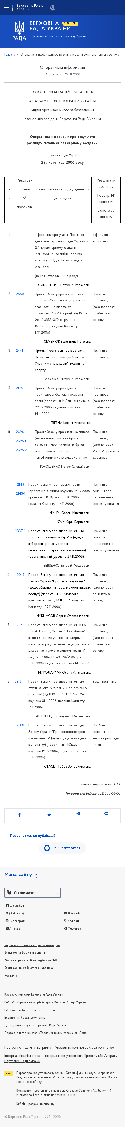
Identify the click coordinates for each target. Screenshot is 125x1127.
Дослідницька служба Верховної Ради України (35, 1025)
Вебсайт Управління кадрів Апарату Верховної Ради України (45, 1002)
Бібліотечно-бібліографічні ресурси (29, 1010)
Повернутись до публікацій (33, 836)
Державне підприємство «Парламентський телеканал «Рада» (46, 1033)
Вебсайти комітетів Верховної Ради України (33, 995)
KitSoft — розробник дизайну (35, 1104)
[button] (32, 893)
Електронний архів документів (24, 1017)
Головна (9, 54)
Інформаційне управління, (64, 1056)
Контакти (11, 975)
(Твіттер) (15, 913)
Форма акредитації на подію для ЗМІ (30, 960)
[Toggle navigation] (6, 7)
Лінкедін (15, 929)
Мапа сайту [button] (18, 874)
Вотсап (71, 921)
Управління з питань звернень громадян (32, 945)
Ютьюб (72, 913)
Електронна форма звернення (25, 952)
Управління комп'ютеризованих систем (84, 1048)
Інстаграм (15, 921)
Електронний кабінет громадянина (28, 968)
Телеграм (74, 929)
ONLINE (70, 23)
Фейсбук (15, 906)
